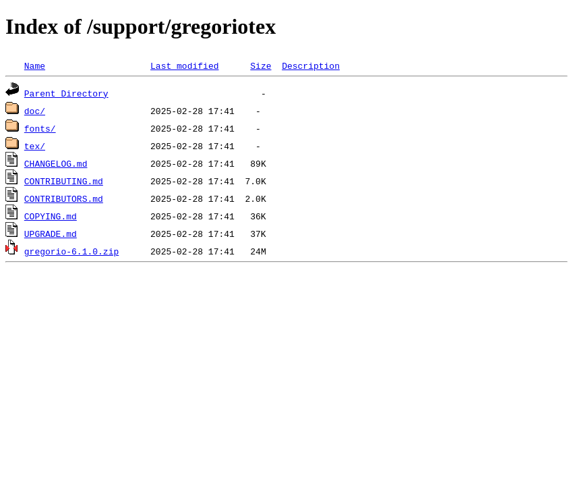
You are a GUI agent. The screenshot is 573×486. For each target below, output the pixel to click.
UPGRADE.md (50, 233)
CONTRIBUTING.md (63, 181)
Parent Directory (66, 93)
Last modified (184, 65)
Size (260, 65)
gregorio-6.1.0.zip (71, 251)
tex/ (34, 146)
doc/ (34, 111)
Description (311, 65)
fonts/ (40, 128)
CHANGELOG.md (56, 163)
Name (34, 65)
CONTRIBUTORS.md (63, 198)
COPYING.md (50, 216)
